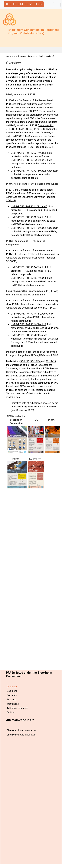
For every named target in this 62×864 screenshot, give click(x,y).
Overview (12, 686)
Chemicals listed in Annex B (21, 734)
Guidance (11, 699)
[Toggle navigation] (57, 4)
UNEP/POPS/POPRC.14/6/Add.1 (28, 267)
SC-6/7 (28, 129)
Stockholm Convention (27, 56)
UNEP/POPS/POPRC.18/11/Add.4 (29, 313)
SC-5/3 (16, 129)
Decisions (12, 690)
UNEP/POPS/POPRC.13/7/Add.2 (28, 217)
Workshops (13, 703)
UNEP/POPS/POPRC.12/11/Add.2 (29, 206)
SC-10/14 (35, 361)
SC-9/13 (24, 361)
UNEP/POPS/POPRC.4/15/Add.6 (28, 170)
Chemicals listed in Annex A (21, 730)
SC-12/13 (51, 361)
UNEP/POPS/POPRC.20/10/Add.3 (29, 335)
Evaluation (12, 695)
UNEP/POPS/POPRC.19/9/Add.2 (28, 324)
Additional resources (17, 708)
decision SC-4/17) (28, 111)
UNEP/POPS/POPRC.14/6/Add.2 (28, 227)
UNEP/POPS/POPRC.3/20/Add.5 (28, 160)
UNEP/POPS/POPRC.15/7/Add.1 (28, 278)
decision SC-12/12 (45, 307)
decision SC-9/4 (44, 146)
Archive (10, 712)
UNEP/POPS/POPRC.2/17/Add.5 (28, 152)
